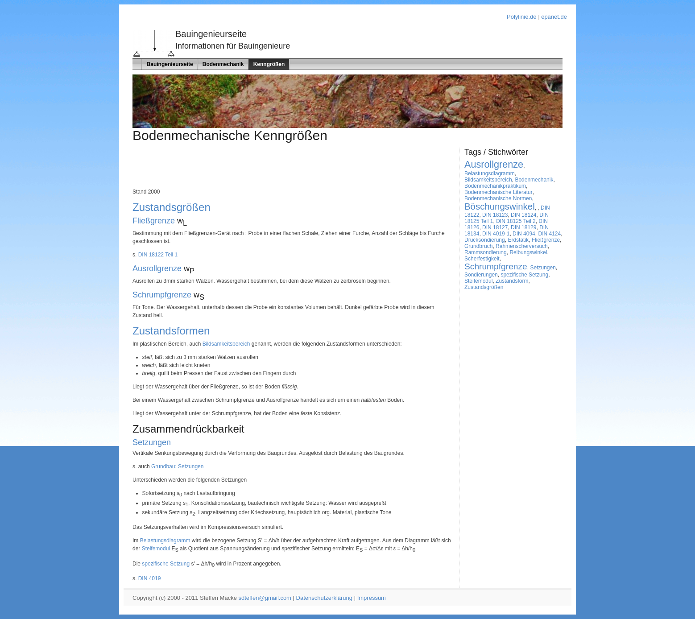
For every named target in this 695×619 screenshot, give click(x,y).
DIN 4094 (524, 234)
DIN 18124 (523, 215)
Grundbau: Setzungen (177, 466)
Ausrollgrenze (157, 268)
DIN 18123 (495, 215)
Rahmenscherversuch (522, 246)
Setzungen (151, 442)
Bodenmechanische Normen (498, 198)
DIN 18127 (495, 227)
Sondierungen (481, 275)
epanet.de (554, 16)
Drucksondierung (484, 240)
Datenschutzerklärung (324, 597)
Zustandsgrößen (171, 207)
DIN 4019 (149, 578)
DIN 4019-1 (495, 234)
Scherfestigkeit (482, 259)
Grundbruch (478, 246)
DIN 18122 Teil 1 (158, 255)
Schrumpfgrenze (161, 294)
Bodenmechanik (223, 64)
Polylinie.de (522, 16)
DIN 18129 (523, 227)
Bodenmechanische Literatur (498, 192)
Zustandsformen (171, 331)
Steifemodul (156, 548)
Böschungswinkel (499, 206)
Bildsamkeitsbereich (226, 344)
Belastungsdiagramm (165, 540)
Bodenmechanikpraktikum (495, 186)
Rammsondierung (485, 252)
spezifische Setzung (166, 564)
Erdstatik (518, 240)
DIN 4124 (549, 234)
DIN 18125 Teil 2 (516, 221)
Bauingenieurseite (170, 64)
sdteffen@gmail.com (265, 597)
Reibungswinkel (528, 252)
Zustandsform (512, 281)
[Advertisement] (294, 168)
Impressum (371, 597)
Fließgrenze (153, 220)
